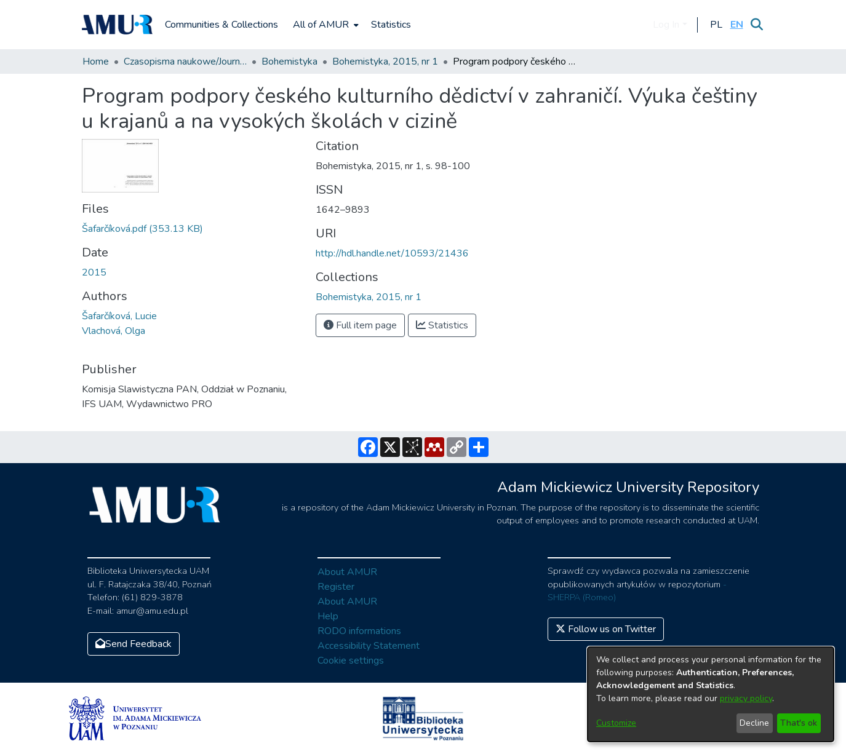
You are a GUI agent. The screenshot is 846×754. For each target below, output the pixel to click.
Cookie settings (350, 660)
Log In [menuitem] (666, 24)
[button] (716, 24)
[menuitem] (324, 24)
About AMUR (347, 572)
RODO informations (359, 631)
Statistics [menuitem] (391, 24)
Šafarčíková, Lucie (119, 316)
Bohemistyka (289, 61)
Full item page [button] (360, 325)
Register (335, 586)
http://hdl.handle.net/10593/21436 (392, 253)
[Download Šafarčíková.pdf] (142, 229)
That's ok (798, 723)
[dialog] (711, 694)
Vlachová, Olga (113, 331)
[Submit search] (757, 24)
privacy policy (746, 698)
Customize (616, 723)
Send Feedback (133, 644)
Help (327, 616)
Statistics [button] (442, 325)
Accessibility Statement (368, 646)
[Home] (117, 24)
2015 (94, 272)
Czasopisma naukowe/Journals (185, 61)
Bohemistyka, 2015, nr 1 (385, 61)
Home (95, 61)
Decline (754, 723)
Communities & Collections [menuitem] (221, 24)
